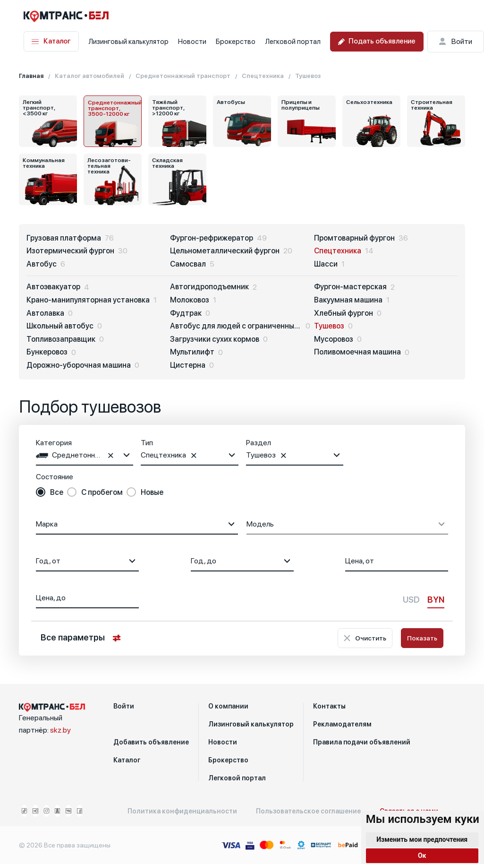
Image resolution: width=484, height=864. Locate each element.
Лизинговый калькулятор (128, 41)
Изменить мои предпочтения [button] (421, 839)
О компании (228, 706)
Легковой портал (293, 41)
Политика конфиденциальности (182, 811)
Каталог (51, 41)
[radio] (49, 492)
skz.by (60, 730)
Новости (192, 41)
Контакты (329, 706)
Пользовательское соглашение (308, 811)
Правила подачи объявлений (361, 742)
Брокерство (235, 41)
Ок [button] (422, 855)
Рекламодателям (342, 724)
